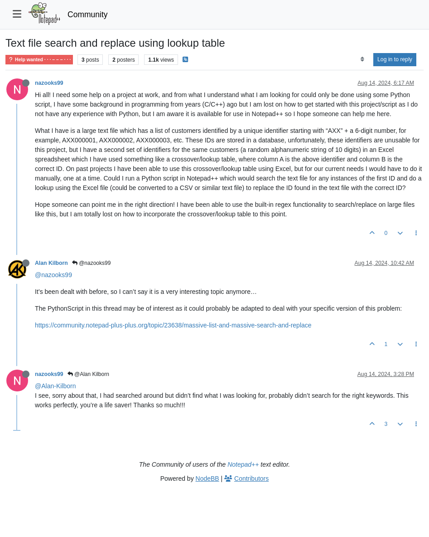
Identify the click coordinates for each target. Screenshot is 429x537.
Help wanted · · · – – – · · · (39, 60)
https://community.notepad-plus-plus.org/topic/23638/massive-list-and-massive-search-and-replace (173, 325)
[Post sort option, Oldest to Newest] (362, 59)
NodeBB (207, 478)
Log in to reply (394, 59)
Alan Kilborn (51, 263)
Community (87, 14)
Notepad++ (243, 464)
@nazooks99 (91, 263)
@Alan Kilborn (88, 374)
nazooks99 (49, 83)
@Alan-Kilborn (55, 386)
